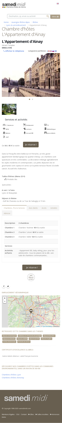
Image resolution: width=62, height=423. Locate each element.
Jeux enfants (48, 133)
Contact (24, 414)
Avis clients (33, 208)
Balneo (5, 133)
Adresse (7, 213)
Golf (4, 137)
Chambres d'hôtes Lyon (11, 375)
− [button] (4, 301)
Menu (55, 16)
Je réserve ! (31, 144)
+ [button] (4, 298)
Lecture (26, 129)
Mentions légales (8, 414)
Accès (44, 208)
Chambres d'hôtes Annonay (13, 378)
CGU (17, 414)
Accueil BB (27, 133)
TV (45, 125)
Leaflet (38, 326)
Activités (54, 208)
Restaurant (27, 125)
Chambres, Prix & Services (14, 208)
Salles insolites (41, 414)
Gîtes (31, 414)
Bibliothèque (49, 129)
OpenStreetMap (47, 326)
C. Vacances (6, 125)
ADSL (4, 129)
